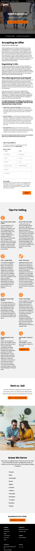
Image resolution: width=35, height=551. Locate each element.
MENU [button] (33, 5)
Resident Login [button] (22, 487)
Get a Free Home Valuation (17, 22)
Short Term (6, 494)
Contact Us (24, 349)
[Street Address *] (10, 161)
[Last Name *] (25, 154)
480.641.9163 (13, 136)
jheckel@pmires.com (9, 510)
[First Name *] (10, 154)
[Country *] (17, 169)
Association (6, 487)
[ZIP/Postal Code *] (25, 165)
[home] (7, 5)
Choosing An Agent (10, 36)
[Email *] (10, 158)
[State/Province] (10, 165)
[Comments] (17, 175)
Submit (18, 192)
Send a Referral (22, 494)
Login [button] (5, 496)
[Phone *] (25, 158)
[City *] (25, 161)
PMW (15, 528)
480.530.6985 (31, 1)
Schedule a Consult (17, 476)
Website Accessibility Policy (25, 534)
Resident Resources (23, 485)
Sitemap (19, 528)
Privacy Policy (25, 528)
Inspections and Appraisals (23, 36)
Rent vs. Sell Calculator (17, 397)
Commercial (7, 491)
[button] (20, 503)
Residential (6, 485)
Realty (5, 489)
